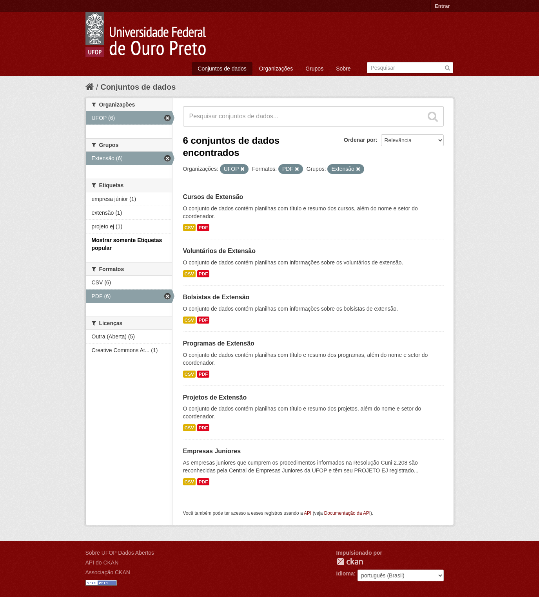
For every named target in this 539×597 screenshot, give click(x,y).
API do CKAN (102, 562)
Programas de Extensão (218, 343)
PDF (203, 227)
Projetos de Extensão (215, 397)
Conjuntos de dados (222, 68)
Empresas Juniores (212, 451)
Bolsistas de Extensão (216, 297)
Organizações (276, 68)
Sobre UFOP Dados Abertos (119, 553)
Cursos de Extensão (213, 197)
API (307, 513)
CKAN (349, 561)
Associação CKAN (107, 572)
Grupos (314, 68)
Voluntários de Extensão (219, 251)
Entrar (442, 6)
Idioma (345, 573)
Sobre (343, 68)
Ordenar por (360, 140)
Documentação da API (347, 513)
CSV (189, 227)
